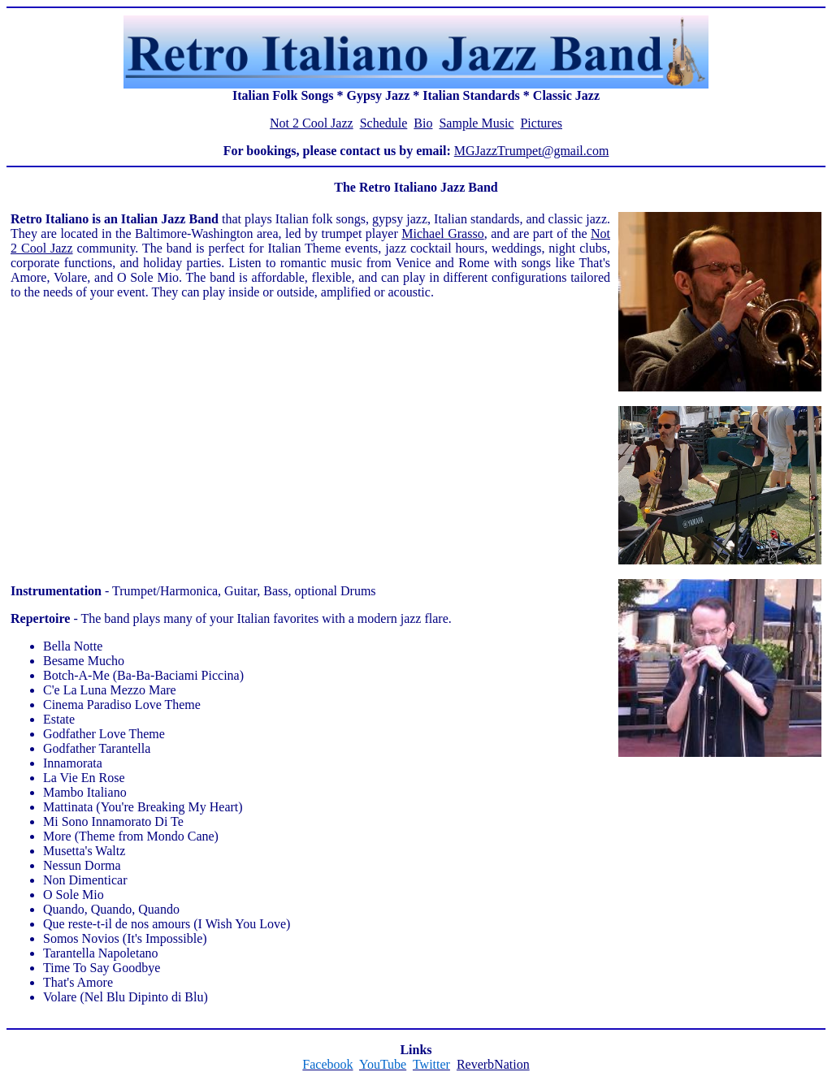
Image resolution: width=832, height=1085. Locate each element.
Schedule (384, 123)
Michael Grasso (442, 233)
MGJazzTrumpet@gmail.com (531, 151)
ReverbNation (493, 1064)
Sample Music (476, 123)
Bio (423, 123)
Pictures (541, 123)
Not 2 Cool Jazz (311, 123)
